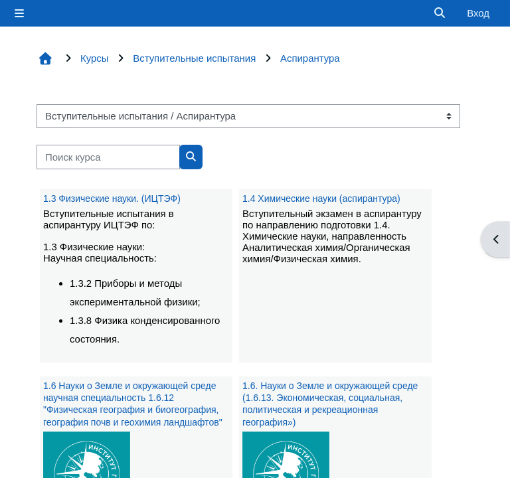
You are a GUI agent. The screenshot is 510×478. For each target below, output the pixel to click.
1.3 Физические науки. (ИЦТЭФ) (112, 198)
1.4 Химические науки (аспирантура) (321, 198)
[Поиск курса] (108, 157)
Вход (478, 13)
